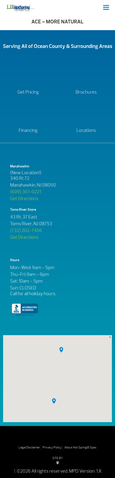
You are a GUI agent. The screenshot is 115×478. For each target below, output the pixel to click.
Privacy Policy (52, 447)
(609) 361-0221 (25, 192)
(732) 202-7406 (26, 230)
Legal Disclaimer (29, 447)
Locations (86, 130)
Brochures (86, 92)
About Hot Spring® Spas (80, 447)
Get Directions (24, 198)
